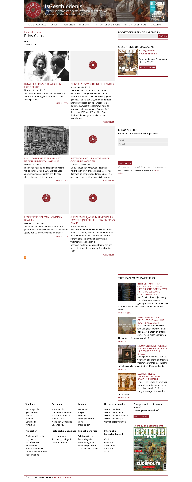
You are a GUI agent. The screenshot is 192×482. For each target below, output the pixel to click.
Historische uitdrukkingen (116, 415)
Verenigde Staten (86, 418)
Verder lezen (62, 103)
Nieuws (29, 415)
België (81, 412)
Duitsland (82, 415)
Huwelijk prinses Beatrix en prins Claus (42, 85)
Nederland (83, 409)
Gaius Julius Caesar (61, 415)
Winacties (30, 424)
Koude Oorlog (32, 454)
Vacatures (109, 448)
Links (106, 451)
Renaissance (32, 445)
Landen (54, 24)
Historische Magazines (64, 430)
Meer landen (84, 424)
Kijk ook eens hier (87, 430)
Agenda (29, 418)
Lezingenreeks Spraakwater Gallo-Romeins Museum (149, 376)
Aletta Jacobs (58, 409)
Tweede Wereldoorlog (36, 451)
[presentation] (140, 152)
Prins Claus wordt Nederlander (92, 84)
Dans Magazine (85, 439)
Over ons (108, 442)
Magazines (157, 24)
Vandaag (41, 24)
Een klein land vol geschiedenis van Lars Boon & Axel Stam (150, 320)
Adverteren (109, 445)
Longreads (31, 421)
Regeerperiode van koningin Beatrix (43, 218)
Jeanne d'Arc (58, 418)
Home (30, 24)
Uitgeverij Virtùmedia (88, 448)
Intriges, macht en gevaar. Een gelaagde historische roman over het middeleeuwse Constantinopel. (152, 289)
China (80, 421)
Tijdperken (85, 24)
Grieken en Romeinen (36, 436)
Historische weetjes (113, 418)
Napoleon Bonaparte (62, 421)
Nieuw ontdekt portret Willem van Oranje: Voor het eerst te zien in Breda (152, 349)
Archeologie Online (87, 445)
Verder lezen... (124, 312)
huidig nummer (148, 50)
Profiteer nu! (147, 67)
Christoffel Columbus (62, 412)
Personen (69, 24)
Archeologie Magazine (62, 439)
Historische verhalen (107, 24)
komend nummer (149, 53)
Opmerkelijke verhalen (115, 421)
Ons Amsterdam (60, 442)
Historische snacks (135, 24)
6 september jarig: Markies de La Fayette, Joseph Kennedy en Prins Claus (92, 220)
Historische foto (112, 409)
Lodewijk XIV (58, 424)
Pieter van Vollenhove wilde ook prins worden (90, 160)
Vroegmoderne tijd (34, 448)
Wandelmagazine (86, 442)
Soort (27, 41)
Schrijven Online (85, 436)
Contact (108, 439)
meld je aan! (141, 416)
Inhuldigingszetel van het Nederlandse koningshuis (42, 160)
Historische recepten (114, 412)
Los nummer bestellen (62, 436)
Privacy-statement (63, 477)
